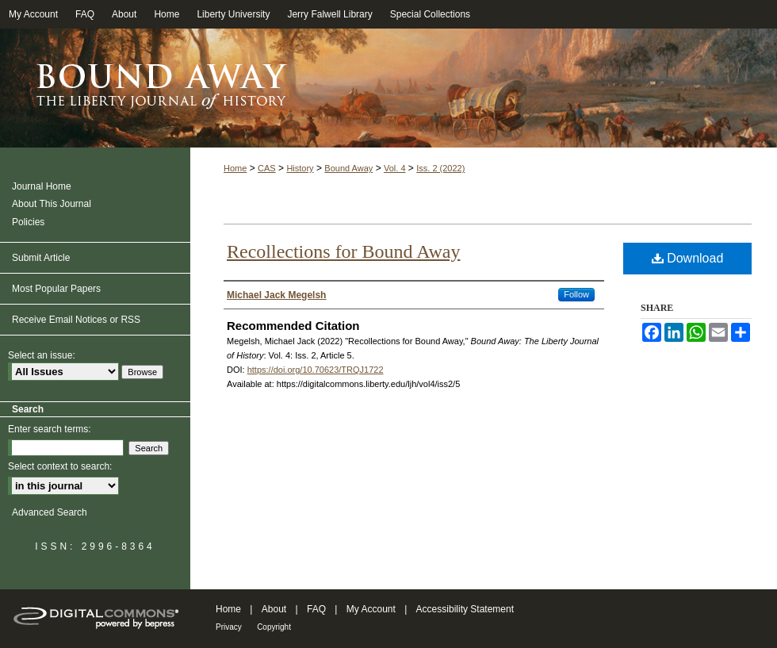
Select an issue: (41, 355)
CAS (267, 168)
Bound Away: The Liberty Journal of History (388, 88)
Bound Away (348, 168)
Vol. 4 (395, 168)
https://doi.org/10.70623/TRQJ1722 (315, 369)
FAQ (316, 609)
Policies (28, 222)
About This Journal (51, 203)
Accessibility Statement (465, 609)
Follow (576, 294)
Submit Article (41, 257)
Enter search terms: (49, 429)
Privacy (229, 627)
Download (688, 258)
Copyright (274, 627)
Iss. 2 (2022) (440, 168)
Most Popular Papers (56, 288)
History (299, 168)
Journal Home (41, 186)
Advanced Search (49, 512)
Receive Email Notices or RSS (76, 319)
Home (235, 168)
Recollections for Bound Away (343, 251)
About (274, 609)
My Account (371, 609)
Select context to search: (60, 466)
